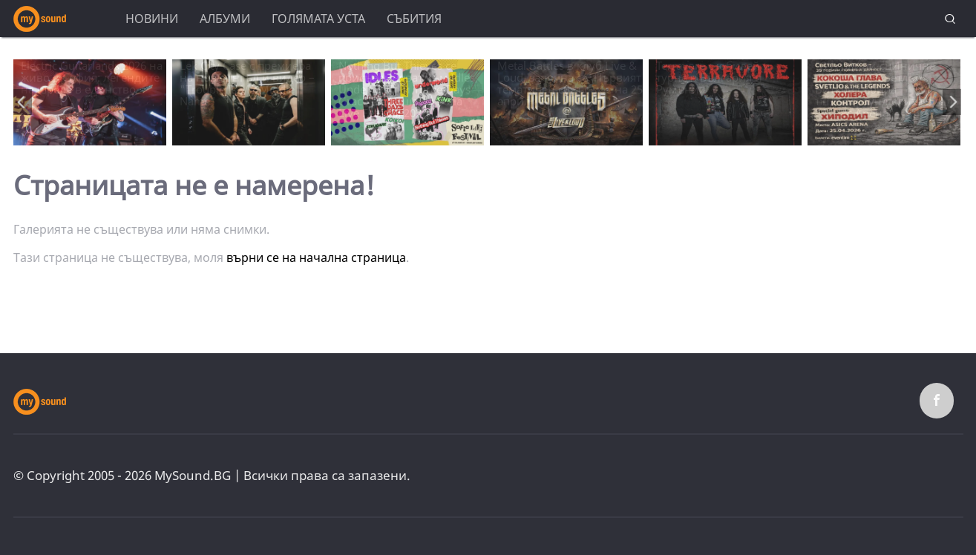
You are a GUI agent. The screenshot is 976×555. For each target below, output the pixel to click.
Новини (151, 18)
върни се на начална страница (316, 257)
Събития (414, 18)
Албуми (225, 18)
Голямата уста (318, 18)
